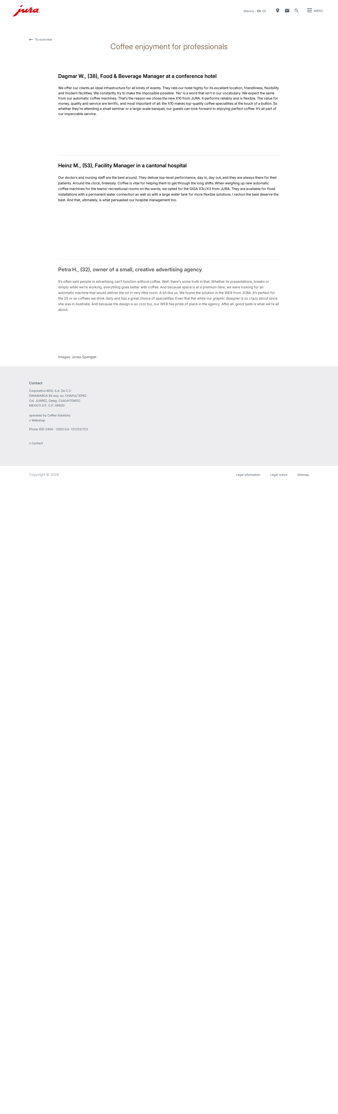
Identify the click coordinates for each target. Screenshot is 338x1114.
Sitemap (303, 1105)
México (249, 11)
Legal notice (278, 1105)
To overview (43, 39)
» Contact (36, 1074)
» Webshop (37, 1051)
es (264, 11)
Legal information (248, 1105)
